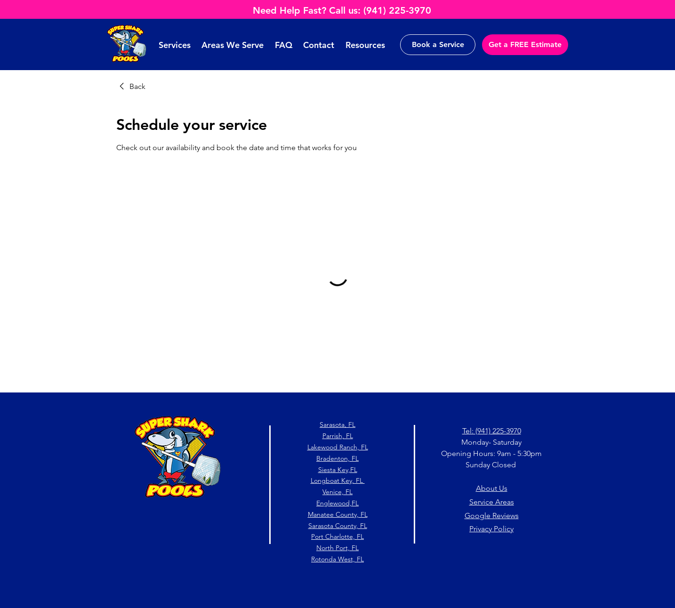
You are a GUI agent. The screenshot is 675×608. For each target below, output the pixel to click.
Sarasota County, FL (337, 525)
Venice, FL (337, 492)
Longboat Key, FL (338, 480)
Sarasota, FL (337, 424)
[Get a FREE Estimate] (525, 44)
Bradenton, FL (337, 458)
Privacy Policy (491, 528)
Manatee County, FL (338, 514)
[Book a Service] (437, 44)
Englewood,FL (337, 503)
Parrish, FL (337, 436)
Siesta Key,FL (337, 469)
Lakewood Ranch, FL (337, 447)
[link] (130, 86)
